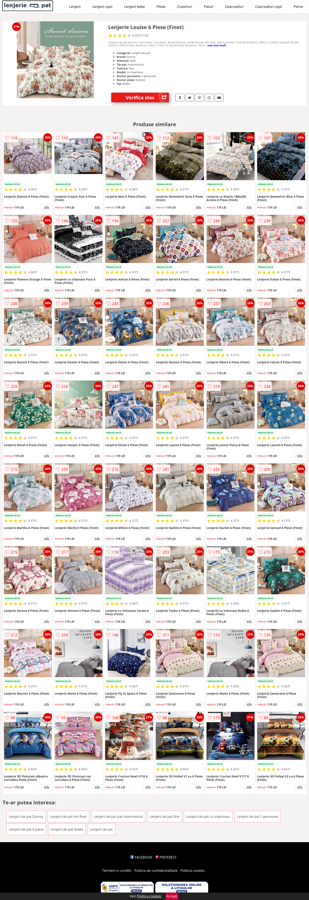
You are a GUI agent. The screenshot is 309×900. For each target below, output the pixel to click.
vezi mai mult (216, 45)
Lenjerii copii (102, 6)
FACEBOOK (141, 857)
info (46, 207)
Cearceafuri (234, 6)
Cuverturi (184, 6)
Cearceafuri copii (268, 6)
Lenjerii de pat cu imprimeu (208, 816)
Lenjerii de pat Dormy (26, 816)
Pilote (161, 6)
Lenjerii (75, 6)
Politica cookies (192, 870)
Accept (172, 896)
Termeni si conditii (116, 870)
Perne (298, 6)
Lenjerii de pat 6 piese (26, 829)
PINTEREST (166, 857)
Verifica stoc (147, 97)
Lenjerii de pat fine (164, 816)
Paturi (209, 6)
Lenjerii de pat (101, 829)
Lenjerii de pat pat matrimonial (118, 816)
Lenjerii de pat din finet (68, 816)
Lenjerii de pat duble (67, 829)
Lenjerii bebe (134, 6)
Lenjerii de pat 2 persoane (257, 816)
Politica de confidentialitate (155, 870)
